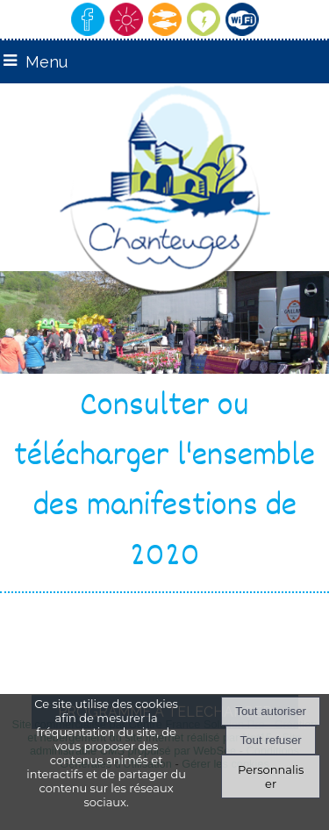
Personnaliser (271, 776)
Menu (46, 62)
